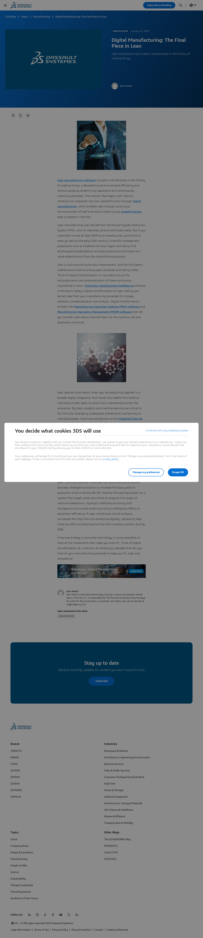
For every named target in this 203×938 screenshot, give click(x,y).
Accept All (178, 472)
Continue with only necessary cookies (167, 431)
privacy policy (110, 459)
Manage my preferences (144, 472)
